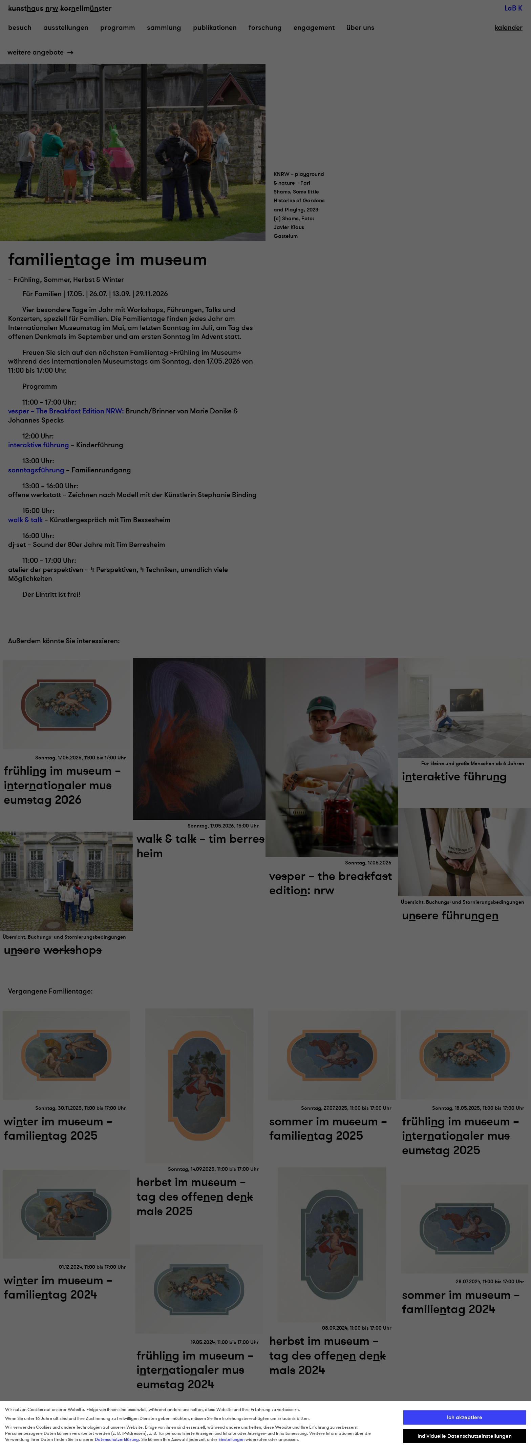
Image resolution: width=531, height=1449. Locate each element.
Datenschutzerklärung (117, 1439)
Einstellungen (231, 1439)
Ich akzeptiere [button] (464, 1417)
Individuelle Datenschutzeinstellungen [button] (465, 1436)
